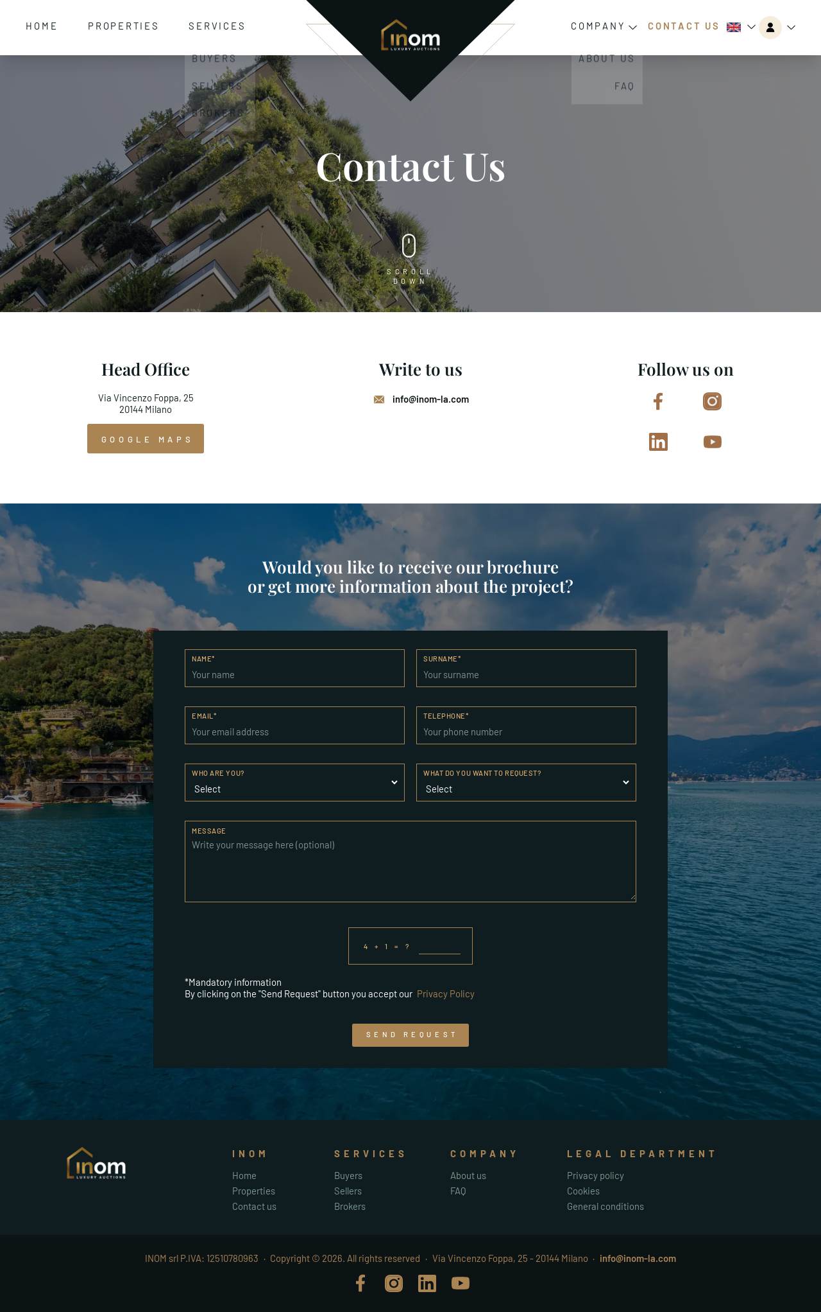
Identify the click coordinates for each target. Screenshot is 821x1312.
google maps (147, 439)
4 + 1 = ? (412, 946)
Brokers (350, 1206)
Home (42, 25)
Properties (124, 25)
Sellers (348, 1190)
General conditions (605, 1206)
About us (468, 1175)
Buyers (348, 1175)
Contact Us (684, 25)
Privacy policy (595, 1175)
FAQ (458, 1190)
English (734, 27)
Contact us (254, 1206)
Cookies (583, 1190)
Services (217, 25)
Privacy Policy (446, 993)
